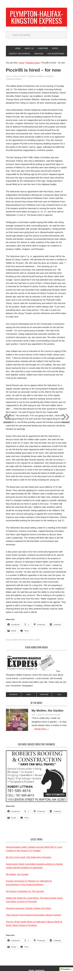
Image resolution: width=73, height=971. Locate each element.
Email (29, 694)
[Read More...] (41, 729)
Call (59, 694)
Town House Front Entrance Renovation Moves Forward (33, 915)
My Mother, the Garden (48, 710)
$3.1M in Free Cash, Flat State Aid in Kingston (28, 857)
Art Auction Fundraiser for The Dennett (25, 891)
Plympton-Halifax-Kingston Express (36, 17)
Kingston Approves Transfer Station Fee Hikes (28, 908)
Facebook (13, 694)
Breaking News (26, 640)
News (37, 640)
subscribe (44, 694)
